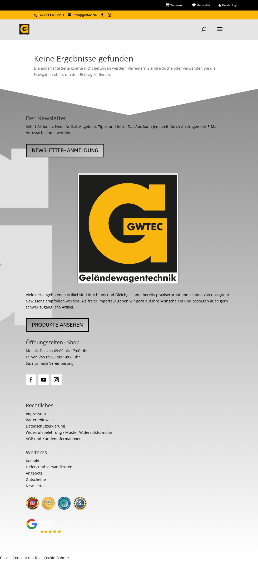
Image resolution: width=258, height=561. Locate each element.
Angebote (34, 473)
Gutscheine (36, 479)
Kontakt (32, 460)
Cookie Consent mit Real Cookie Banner (34, 557)
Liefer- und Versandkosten (49, 466)
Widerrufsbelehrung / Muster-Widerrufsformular (69, 432)
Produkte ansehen (57, 325)
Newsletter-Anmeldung (65, 150)
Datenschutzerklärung (45, 426)
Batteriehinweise (41, 419)
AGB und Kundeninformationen (54, 438)
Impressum (36, 413)
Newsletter (35, 485)
